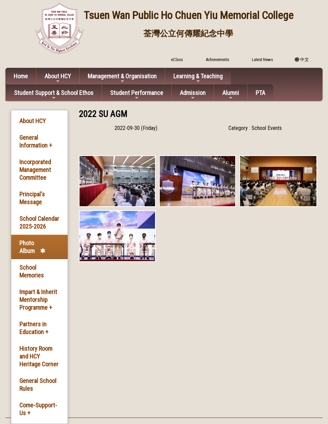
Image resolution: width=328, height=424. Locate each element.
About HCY (58, 78)
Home (21, 76)
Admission (193, 94)
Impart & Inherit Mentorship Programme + (38, 299)
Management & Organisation (122, 78)
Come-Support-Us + (38, 409)
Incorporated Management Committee (35, 169)
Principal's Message (32, 198)
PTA (260, 92)
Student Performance (136, 94)
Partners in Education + (33, 328)
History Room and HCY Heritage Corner (38, 356)
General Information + (35, 141)
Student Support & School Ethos (53, 94)
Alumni (230, 94)
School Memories (31, 271)
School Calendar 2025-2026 (39, 222)
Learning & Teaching (198, 78)
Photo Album (27, 246)
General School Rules (37, 384)
